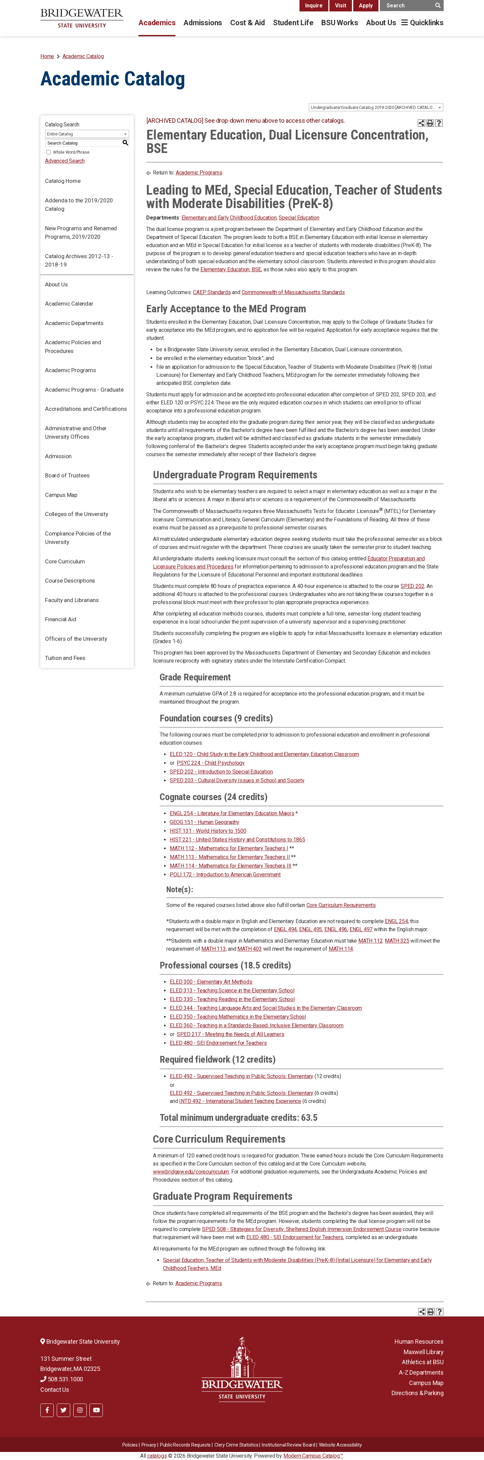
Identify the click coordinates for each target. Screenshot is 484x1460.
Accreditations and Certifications (86, 408)
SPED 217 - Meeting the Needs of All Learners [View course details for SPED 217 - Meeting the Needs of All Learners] (230, 1034)
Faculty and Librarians (72, 600)
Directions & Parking (418, 1392)
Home (47, 56)
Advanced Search (65, 161)
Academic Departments (74, 323)
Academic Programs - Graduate (84, 389)
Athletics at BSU (423, 1362)
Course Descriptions (70, 580)
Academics (156, 22)
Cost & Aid (247, 22)
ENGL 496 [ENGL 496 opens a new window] (335, 929)
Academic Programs (70, 370)
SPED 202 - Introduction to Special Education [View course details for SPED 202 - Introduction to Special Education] (221, 771)
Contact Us (54, 1389)
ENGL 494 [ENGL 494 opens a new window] (285, 929)
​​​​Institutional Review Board (288, 1445)
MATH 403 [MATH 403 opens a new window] (249, 949)
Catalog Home (63, 180)
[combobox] (376, 107)
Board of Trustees (67, 475)
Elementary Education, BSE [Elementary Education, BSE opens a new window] (230, 269)
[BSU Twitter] (63, 1410)
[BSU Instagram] (80, 1410)
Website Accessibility (340, 1445)
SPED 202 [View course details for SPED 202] (412, 586)
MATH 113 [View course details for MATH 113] (213, 949)
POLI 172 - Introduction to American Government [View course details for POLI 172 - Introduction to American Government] (225, 874)
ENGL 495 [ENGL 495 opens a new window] (310, 929)
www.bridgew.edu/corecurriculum (191, 1172)
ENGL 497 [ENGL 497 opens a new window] (361, 929)
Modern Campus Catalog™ (313, 1456)
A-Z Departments (421, 1372)
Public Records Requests (185, 1445)
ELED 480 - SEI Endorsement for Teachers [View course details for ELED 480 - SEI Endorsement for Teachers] (218, 1043)
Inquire (314, 5)
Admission (58, 456)
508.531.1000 (61, 1379)
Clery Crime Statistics (236, 1445)
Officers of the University (76, 638)
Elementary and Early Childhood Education (229, 217)
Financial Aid (60, 619)
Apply (366, 5)
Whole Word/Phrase (71, 152)
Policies (130, 1445)
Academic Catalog (83, 56)
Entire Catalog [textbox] (60, 133)
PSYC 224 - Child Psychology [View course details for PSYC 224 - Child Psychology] (211, 763)
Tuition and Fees (65, 658)
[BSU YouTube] (96, 1410)
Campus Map (61, 494)
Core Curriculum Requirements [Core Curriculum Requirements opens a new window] (341, 905)
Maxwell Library (424, 1351)
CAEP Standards (212, 292)
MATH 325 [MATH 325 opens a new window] (397, 941)
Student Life (293, 22)
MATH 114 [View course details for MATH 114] (341, 949)
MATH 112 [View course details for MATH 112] (370, 941)
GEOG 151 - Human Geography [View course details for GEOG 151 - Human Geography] (204, 822)
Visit (340, 5)
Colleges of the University (76, 514)
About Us (381, 22)
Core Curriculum (65, 561)
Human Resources (419, 1341)
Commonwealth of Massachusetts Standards (293, 292)
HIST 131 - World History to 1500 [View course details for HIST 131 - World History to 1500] (208, 831)
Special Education (299, 217)
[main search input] (412, 5)
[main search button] (437, 5)
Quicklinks (427, 22)
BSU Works (339, 22)
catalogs (157, 1456)
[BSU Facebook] (47, 1410)
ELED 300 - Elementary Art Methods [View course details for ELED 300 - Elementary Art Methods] (211, 982)
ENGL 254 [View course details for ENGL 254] (396, 921)
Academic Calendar (69, 303)
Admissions (203, 22)
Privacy (149, 1445)
